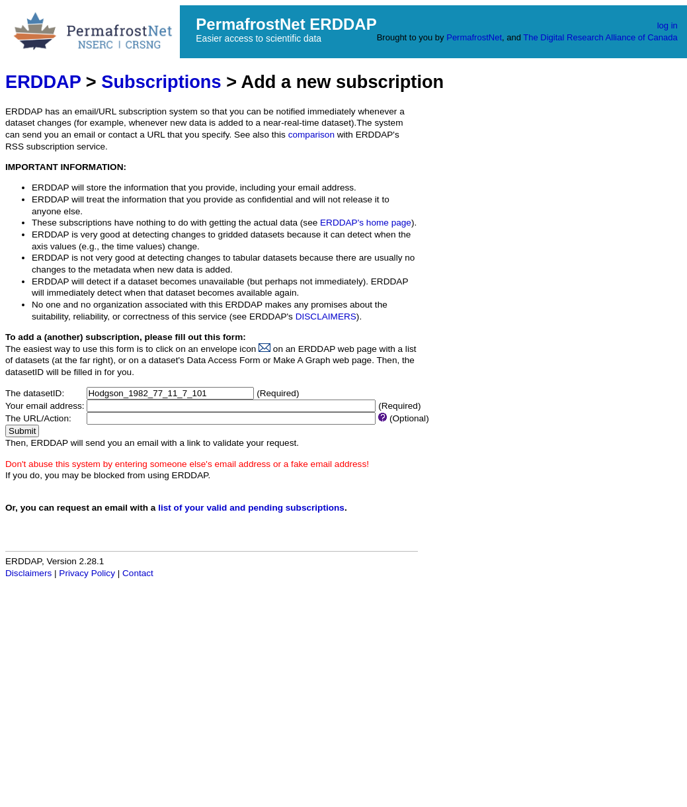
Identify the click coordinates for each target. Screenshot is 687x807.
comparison (311, 135)
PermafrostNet (474, 37)
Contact (137, 573)
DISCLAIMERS (326, 316)
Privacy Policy (87, 573)
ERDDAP (43, 81)
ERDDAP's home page (365, 223)
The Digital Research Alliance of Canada (600, 37)
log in (667, 25)
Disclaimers (28, 573)
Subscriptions (161, 81)
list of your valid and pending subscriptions (251, 508)
